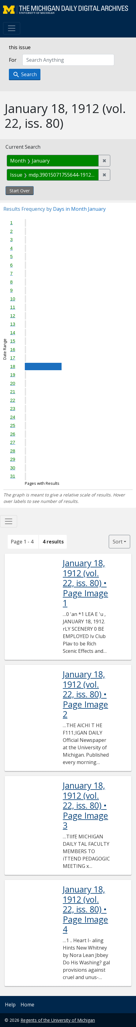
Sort (118, 541)
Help (10, 1004)
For (13, 60)
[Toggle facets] (8, 521)
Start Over (19, 191)
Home (27, 1004)
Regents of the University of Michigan (58, 1020)
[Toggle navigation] (11, 28)
